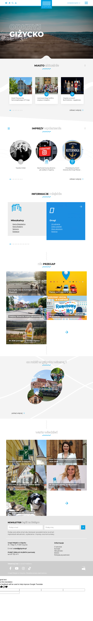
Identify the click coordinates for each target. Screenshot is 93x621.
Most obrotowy (57, 229)
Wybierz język (72, 3)
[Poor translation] (5, 586)
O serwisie (58, 547)
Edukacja (16, 232)
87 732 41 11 (14, 554)
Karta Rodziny (18, 227)
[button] (2, 32)
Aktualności (58, 551)
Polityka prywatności (62, 555)
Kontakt (57, 549)
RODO (56, 553)
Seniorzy (16, 229)
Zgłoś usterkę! (56, 227)
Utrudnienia (55, 224)
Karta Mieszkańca (19, 224)
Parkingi (54, 232)
